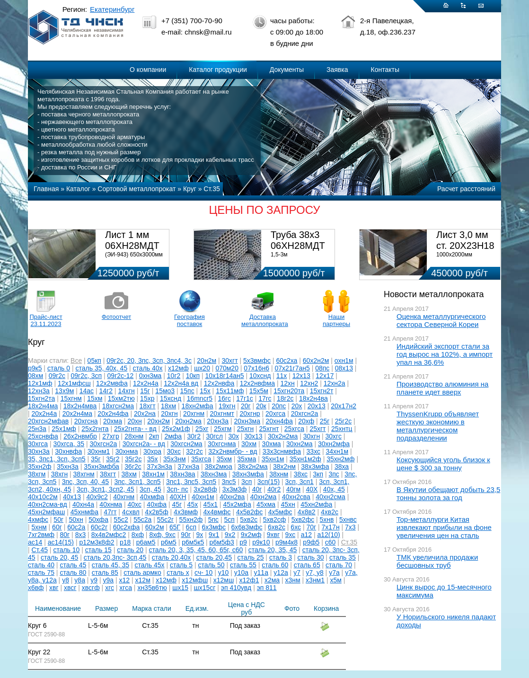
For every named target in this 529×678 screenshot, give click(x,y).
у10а (241, 572)
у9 (93, 580)
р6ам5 (146, 542)
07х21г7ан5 (291, 368)
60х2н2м (316, 360)
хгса (125, 587)
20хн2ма (188, 421)
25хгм (222, 428)
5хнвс (348, 519)
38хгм (36, 474)
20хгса (275, 413)
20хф (306, 421)
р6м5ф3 (222, 542)
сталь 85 (105, 572)
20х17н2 (343, 406)
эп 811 (267, 587)
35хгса (201, 459)
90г (186, 534)
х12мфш (195, 580)
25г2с (343, 421)
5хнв (327, 519)
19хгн (227, 406)
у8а (79, 580)
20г (246, 406)
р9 (243, 542)
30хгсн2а (103, 444)
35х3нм (174, 459)
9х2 (230, 534)
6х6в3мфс (247, 527)
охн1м (344, 360)
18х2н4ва (313, 398)
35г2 (112, 459)
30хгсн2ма (186, 444)
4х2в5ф (156, 512)
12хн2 (309, 383)
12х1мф (40, 383)
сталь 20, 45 (59, 557)
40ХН (178, 497)
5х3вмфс (257, 360)
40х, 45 (334, 489)
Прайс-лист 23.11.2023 (45, 320)
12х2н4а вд (181, 383)
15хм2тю (121, 398)
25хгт (317, 428)
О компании (148, 69)
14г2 (106, 391)
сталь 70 (339, 565)
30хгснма (222, 444)
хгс (109, 587)
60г (57, 527)
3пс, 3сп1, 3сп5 (137, 481)
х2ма (272, 580)
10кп (193, 375)
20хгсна (86, 421)
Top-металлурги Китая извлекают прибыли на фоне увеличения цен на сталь (444, 527)
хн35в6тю (152, 587)
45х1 (210, 504)
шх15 (180, 587)
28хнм (133, 436)
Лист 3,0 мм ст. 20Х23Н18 (465, 240)
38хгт (108, 474)
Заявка (337, 69)
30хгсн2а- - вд (144, 444)
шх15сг (204, 587)
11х (281, 375)
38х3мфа (315, 466)
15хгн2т (322, 391)
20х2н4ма (77, 413)
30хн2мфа (334, 444)
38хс (301, 474)
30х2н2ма (283, 436)
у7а (334, 572)
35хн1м (273, 459)
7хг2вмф (41, 534)
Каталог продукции (218, 69)
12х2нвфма (257, 383)
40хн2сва (296, 497)
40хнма (110, 504)
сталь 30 (311, 557)
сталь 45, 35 (110, 565)
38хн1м (153, 474)
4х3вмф (186, 512)
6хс (296, 527)
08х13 (344, 368)
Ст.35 (211, 189)
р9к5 (35, 368)
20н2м (206, 360)
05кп (94, 360)
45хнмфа (84, 512)
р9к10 (261, 542)
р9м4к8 (286, 542)
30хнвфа (68, 451)
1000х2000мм (454, 254)
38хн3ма (214, 474)
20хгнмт (222, 413)
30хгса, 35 (69, 444)
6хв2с (276, 527)
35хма (246, 459)
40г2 (274, 489)
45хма (265, 504)
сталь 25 (251, 557)
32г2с (194, 451)
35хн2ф (40, 466)
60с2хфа (126, 527)
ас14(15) (61, 542)
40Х (312, 489)
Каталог (78, 189)
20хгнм (193, 413)
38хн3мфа (248, 474)
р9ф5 (311, 542)
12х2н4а (146, 383)
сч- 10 (203, 572)
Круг (189, 189)
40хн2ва (232, 497)
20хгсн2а (304, 413)
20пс (279, 406)
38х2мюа (218, 466)
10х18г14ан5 (224, 375)
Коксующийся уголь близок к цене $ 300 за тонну (443, 464)
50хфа (98, 519)
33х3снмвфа (282, 451)
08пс (322, 368)
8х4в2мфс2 (108, 534)
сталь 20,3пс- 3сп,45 (115, 557)
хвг (54, 587)
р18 (125, 542)
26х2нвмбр (80, 436)
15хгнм (71, 398)
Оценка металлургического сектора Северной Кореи (441, 320)
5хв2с (248, 519)
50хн (76, 519)
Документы (287, 69)
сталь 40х (148, 368)
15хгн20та (288, 391)
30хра (152, 451)
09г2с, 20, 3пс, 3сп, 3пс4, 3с (149, 360)
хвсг (70, 587)
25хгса (294, 428)
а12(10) (328, 534)
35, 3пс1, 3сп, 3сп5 (57, 459)
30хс (173, 451)
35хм (224, 459)
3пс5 (228, 481)
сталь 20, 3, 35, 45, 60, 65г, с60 (196, 550)
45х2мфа (237, 504)
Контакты (385, 69)
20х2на (145, 413)
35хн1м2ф (305, 459)
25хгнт (269, 428)
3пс (333, 474)
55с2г (165, 519)
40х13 (72, 497)
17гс (264, 398)
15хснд (170, 398)
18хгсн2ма (118, 406)
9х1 (214, 534)
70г (311, 527)
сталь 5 (181, 565)
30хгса (38, 444)
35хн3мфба (101, 466)
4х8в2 (307, 512)
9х (199, 534)
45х (192, 504)
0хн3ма (150, 375)
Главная (46, 189)
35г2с (133, 459)
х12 (124, 580)
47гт (110, 512)
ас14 (35, 542)
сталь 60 (275, 565)
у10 (223, 572)
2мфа (173, 436)
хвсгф (91, 587)
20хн (134, 421)
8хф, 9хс (162, 534)
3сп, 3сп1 (299, 481)
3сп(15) (268, 481)
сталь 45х (150, 565)
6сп (191, 527)
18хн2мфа (197, 406)
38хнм (278, 474)
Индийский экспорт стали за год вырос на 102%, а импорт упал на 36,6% (445, 354)
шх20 (202, 368)
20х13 (317, 406)
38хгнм (84, 474)
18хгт (147, 406)
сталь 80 (73, 572)
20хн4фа (278, 421)
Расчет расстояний (466, 189)
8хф (138, 534)
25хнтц (342, 428)
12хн (287, 383)
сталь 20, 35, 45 (272, 550)
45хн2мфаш (46, 512)
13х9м (64, 391)
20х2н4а (44, 413)
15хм (94, 398)
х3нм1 (315, 580)
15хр (147, 398)
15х (205, 391)
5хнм (39, 527)
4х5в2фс (249, 512)
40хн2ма (263, 497)
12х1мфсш (74, 383)
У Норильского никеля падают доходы (446, 621)
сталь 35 (342, 557)
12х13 (301, 375)
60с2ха (286, 360)
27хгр (110, 436)
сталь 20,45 (214, 557)
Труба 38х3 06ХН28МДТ (298, 240)
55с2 (121, 519)
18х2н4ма (43, 406)
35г (96, 459)
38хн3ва (182, 474)
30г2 (194, 436)
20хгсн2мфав (48, 421)
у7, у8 (314, 572)
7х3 (350, 527)
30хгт (229, 360)
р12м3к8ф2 (96, 542)
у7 (296, 572)
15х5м (258, 391)
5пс (213, 519)
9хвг (273, 534)
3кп (318, 474)
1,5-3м (279, 254)
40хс (134, 504)
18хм (168, 406)
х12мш (223, 580)
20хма (112, 421)
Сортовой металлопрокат (136, 189)
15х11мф (230, 391)
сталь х (178, 572)
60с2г (99, 527)
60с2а (76, 527)
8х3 (80, 534)
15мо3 (165, 391)
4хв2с (329, 512)
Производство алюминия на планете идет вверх (442, 388)
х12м (142, 580)
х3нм (292, 580)
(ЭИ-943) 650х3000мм (134, 254)
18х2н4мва (80, 406)
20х (296, 406)
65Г (174, 527)
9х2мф (251, 534)
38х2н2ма (252, 466)
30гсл (214, 436)
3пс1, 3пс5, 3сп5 (191, 481)
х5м (335, 580)
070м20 (226, 368)
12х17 (325, 375)
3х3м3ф (234, 489)
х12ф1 (249, 580)
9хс (290, 534)
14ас (86, 391)
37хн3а (188, 466)
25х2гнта (94, 428)
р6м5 (168, 542)
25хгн (245, 428)
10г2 (173, 375)
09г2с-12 (120, 375)
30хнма (126, 451)
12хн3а (39, 391)
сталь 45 (73, 565)
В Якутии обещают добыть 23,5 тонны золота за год (448, 493)
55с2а (142, 519)
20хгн (169, 413)
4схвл (131, 512)
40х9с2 (97, 497)
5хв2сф (274, 519)
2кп (154, 436)
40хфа (157, 504)
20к (261, 406)
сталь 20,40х (171, 557)
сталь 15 (98, 550)
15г (145, 391)
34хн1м (337, 451)
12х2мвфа (112, 383)
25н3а (37, 428)
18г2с (285, 398)
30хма (271, 444)
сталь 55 (243, 565)
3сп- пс (177, 489)
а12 (306, 534)
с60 (330, 542)
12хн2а (334, 383)
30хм (248, 444)
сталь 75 (41, 572)
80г (65, 534)
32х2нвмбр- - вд (232, 451)
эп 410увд (236, 587)
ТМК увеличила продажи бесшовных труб (437, 561)
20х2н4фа (112, 413)
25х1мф (64, 428)
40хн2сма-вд (47, 504)
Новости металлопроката (434, 294)
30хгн (311, 436)
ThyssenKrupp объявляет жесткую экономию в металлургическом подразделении (438, 426)
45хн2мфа (316, 504)
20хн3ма (247, 421)
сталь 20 (130, 550)
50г (58, 519)
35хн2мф (340, 459)
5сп (229, 519)
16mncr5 (199, 398)
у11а (261, 572)
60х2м (154, 527)
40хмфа (152, 497)
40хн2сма (330, 497)
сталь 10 (66, 550)
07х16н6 (256, 368)
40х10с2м (43, 497)
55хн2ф (191, 519)
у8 (65, 580)
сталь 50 (211, 565)
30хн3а (39, 451)
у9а (108, 580)
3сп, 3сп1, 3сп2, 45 (105, 489)
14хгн (126, 391)
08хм (35, 375)
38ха (342, 466)
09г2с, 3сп (86, 375)
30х (233, 436)
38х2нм (284, 466)
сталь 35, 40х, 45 (102, 368)
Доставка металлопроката (262, 320)
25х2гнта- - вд (135, 428)
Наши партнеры (336, 320)
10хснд (260, 375)
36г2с (132, 466)
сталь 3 (280, 557)
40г (257, 489)
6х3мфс (214, 527)
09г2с (57, 375)
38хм (129, 474)
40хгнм (123, 497)
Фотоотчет (116, 316)
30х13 (253, 436)
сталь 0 (58, 368)
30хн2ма (299, 444)
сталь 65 (307, 565)
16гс (224, 398)
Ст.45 (40, 550)
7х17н (331, 527)
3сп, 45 (150, 489)
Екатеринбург (112, 9)
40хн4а (83, 504)
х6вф (36, 587)
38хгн (59, 474)
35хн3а (68, 466)
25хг (202, 428)
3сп (246, 481)
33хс (313, 451)
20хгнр (249, 413)
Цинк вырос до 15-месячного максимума (444, 591)
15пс (187, 391)
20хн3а (218, 421)
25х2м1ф (176, 428)
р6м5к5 (193, 542)
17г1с (244, 398)
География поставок (189, 320)
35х (152, 459)
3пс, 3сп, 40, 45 (85, 481)
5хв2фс (303, 519)
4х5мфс (280, 512)
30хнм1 (99, 451)
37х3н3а (159, 466)
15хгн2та (41, 398)
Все (76, 360)
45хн (288, 504)
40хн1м (203, 497)
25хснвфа (43, 436)
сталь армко (142, 572)
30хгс (334, 436)
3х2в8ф (205, 489)
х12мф (178, 368)
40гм (293, 489)
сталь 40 (41, 565)
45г (177, 504)
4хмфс (38, 519)
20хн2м (158, 421)
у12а (280, 572)
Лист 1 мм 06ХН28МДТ (132, 240)
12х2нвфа (219, 383)
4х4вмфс (217, 512)
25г (325, 421)
